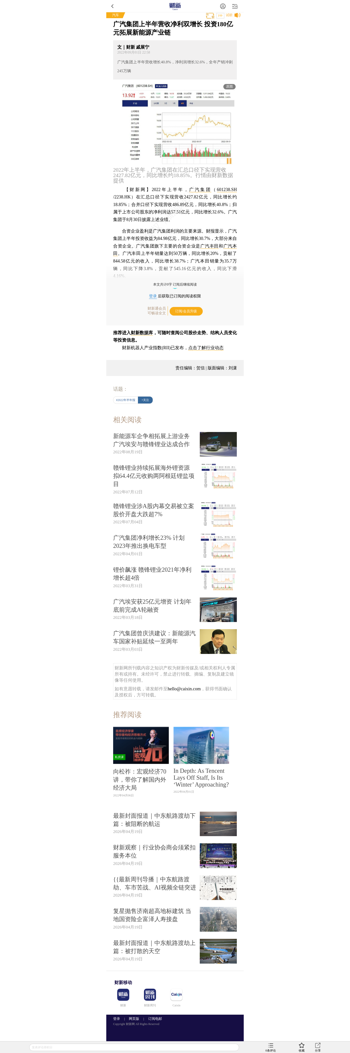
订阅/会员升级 (186, 311)
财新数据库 (142, 332)
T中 (220, 15)
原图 (229, 86)
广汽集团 (200, 189)
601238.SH (227, 189)
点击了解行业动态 (206, 347)
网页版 (134, 1019)
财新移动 (123, 982)
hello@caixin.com (184, 688)
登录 (153, 296)
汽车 (115, 15)
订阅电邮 (153, 1019)
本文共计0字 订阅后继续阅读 (175, 284)
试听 (229, 15)
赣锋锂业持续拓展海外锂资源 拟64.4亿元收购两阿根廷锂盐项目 (153, 475)
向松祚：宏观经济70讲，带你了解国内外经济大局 (139, 779)
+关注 (145, 400)
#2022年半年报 (125, 400)
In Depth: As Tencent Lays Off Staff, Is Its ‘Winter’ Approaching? (201, 777)
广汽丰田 (209, 246)
